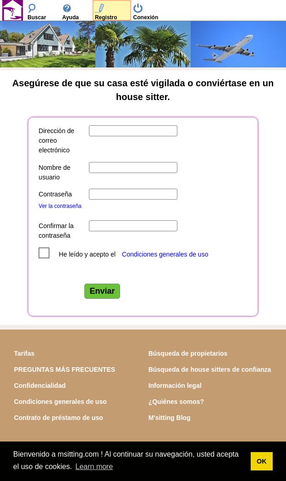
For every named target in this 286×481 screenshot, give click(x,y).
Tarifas (24, 353)
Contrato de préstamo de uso (58, 417)
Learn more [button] (94, 466)
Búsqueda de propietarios (188, 353)
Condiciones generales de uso (165, 254)
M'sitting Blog (169, 417)
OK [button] (262, 461)
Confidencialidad (40, 385)
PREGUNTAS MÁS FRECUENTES (64, 369)
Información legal (175, 385)
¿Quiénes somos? (176, 401)
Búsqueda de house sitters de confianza (209, 369)
